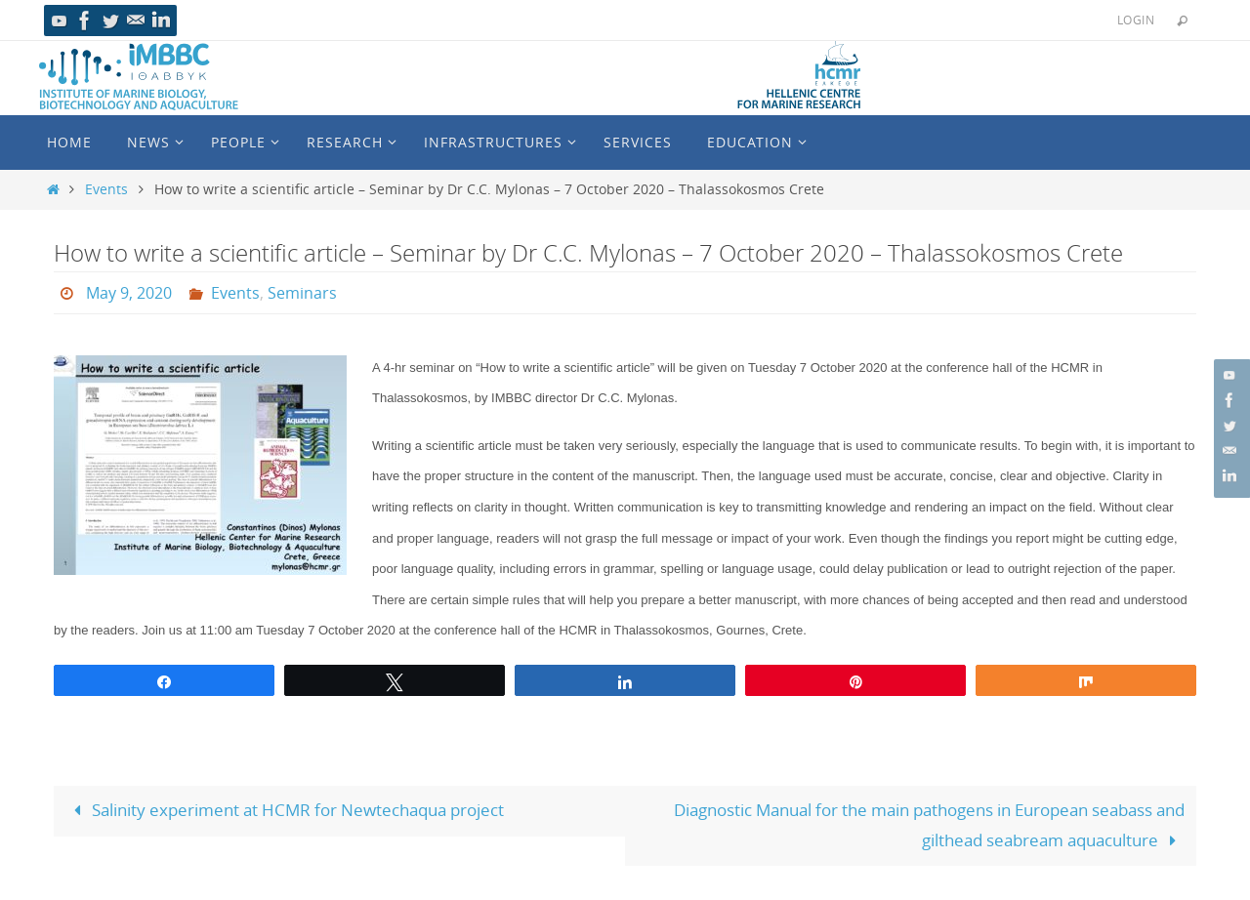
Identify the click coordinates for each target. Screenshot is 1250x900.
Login (1135, 19)
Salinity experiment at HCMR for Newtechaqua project (285, 809)
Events (106, 189)
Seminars (302, 293)
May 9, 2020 (129, 293)
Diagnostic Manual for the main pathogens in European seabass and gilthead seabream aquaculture (929, 824)
